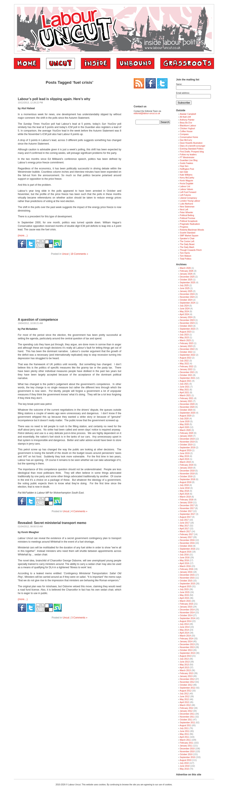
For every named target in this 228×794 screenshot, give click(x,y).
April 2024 (184, 314)
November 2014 (187, 612)
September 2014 (187, 618)
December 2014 (187, 610)
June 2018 (185, 488)
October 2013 (186, 650)
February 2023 (186, 343)
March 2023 (185, 340)
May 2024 (184, 311)
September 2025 (187, 282)
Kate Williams (186, 175)
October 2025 (186, 280)
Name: (179, 84)
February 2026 (186, 271)
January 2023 (186, 346)
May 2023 (184, 337)
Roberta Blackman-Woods (192, 230)
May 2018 (184, 491)
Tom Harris (185, 253)
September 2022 (187, 355)
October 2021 (186, 375)
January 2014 (186, 641)
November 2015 (187, 578)
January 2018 (186, 502)
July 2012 (184, 693)
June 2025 (185, 288)
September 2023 (187, 329)
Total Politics (185, 259)
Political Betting (187, 215)
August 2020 (185, 416)
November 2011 (187, 717)
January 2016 (186, 572)
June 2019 (185, 453)
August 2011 (185, 725)
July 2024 (184, 306)
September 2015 (187, 583)
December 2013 (187, 644)
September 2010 (187, 757)
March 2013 (185, 670)
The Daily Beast (187, 244)
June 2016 (185, 557)
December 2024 (187, 294)
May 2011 (184, 734)
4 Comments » (79, 511)
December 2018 (187, 471)
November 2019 (187, 442)
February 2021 (186, 398)
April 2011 (184, 737)
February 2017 (186, 534)
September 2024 (187, 303)
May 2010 (184, 769)
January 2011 (186, 746)
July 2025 (184, 285)
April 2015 (184, 598)
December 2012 (187, 679)
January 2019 (186, 468)
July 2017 (184, 520)
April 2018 (184, 494)
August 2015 (185, 586)
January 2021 (186, 401)
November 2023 (187, 323)
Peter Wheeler (186, 212)
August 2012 (185, 691)
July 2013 (184, 659)
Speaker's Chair (187, 238)
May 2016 (184, 560)
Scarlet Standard (187, 233)
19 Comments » (79, 253)
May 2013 (184, 665)
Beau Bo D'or (186, 123)
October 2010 (186, 754)
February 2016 (186, 569)
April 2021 (184, 392)
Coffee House (186, 131)
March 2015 (185, 601)
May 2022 (184, 363)
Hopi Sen (184, 166)
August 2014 (185, 621)
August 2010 (185, 760)
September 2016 (187, 549)
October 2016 (186, 546)
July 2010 (184, 763)
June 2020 (185, 421)
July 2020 (184, 418)
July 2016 (184, 555)
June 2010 (185, 766)
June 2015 (185, 592)
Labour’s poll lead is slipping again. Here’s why (54, 99)
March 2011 (185, 740)
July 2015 (184, 589)
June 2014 (185, 627)
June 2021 (185, 387)
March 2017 (185, 531)
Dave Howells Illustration (191, 143)
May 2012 (184, 699)
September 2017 (187, 514)
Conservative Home (189, 137)
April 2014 (184, 633)
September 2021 (187, 378)
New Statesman (187, 207)
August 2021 (185, 381)
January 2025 (186, 291)
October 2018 (186, 476)
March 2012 (185, 705)
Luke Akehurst (186, 204)
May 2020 (184, 424)
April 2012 (184, 702)
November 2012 (187, 682)
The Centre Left (187, 241)
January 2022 (186, 369)
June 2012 (185, 696)
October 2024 (186, 300)
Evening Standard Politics (191, 149)
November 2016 (187, 543)
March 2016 (185, 566)
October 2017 (186, 511)
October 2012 (186, 685)
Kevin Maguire (186, 180)
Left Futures (185, 195)
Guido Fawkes (186, 163)
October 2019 (186, 445)
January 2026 (186, 274)
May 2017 (184, 526)
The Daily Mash (187, 247)
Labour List (185, 186)
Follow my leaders (188, 154)
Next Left (184, 209)
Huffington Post (187, 169)
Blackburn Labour (188, 125)
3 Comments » (79, 617)
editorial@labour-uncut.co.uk (147, 113)
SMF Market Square (189, 235)
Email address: (183, 93)
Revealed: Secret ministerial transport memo (52, 523)
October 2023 (186, 326)
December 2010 (187, 748)
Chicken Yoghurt (187, 128)
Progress (184, 227)
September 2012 (187, 688)
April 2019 (184, 459)
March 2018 (185, 497)
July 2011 (184, 728)
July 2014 (184, 624)
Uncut (65, 253)
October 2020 (186, 410)
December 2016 (187, 540)
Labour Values (186, 189)
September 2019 (187, 447)
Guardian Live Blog (188, 160)
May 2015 (184, 595)
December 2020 (187, 404)
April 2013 (184, 667)
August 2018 (185, 482)
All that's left (185, 117)
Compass (184, 134)
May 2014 (184, 630)
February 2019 (186, 465)
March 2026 (185, 268)
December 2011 (187, 714)
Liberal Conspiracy (188, 198)
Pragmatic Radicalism (190, 224)
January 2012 (186, 711)
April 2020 (184, 427)
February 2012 (186, 708)
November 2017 (187, 508)
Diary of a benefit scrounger (192, 146)
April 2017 (184, 528)
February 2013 (186, 673)
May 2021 (184, 390)
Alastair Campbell (188, 114)
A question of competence (38, 319)
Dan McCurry (186, 140)
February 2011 (186, 743)
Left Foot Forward (188, 192)
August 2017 (185, 517)
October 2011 (186, 720)
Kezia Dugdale (186, 183)
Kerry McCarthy (187, 178)
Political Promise (187, 218)
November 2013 (187, 647)
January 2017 (186, 537)
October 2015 (186, 581)
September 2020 (187, 413)
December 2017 (187, 505)
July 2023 (184, 335)
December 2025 (187, 277)
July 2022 (184, 361)
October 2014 (186, 615)
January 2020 (186, 436)
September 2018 (187, 479)
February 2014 (186, 638)
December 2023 (187, 320)
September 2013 (187, 653)
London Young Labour (190, 201)
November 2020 (187, 407)
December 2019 (187, 439)
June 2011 (185, 731)
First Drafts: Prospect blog (192, 152)
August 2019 (185, 450)
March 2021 (185, 395)
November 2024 (187, 297)
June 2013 (185, 662)
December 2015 (187, 575)
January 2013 (186, 676)
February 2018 (186, 500)
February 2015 (186, 604)
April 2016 (184, 563)
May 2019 (184, 456)
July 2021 (184, 384)
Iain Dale (184, 172)
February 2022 (186, 366)
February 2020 (186, 433)
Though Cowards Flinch (191, 250)
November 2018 (187, 473)
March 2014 (185, 636)
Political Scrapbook (188, 221)
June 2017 (185, 523)
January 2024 (186, 317)
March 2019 (185, 462)
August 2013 (185, 656)
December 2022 (187, 349)
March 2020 (185, 430)
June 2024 (185, 308)
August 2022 (185, 358)
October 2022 (186, 352)
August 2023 (185, 332)
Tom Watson (185, 256)
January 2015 (186, 607)
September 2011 (187, 722)
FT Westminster (187, 157)
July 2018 (184, 485)
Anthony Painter (187, 120)
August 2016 (185, 552)
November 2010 (187, 751)
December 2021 (187, 372)
